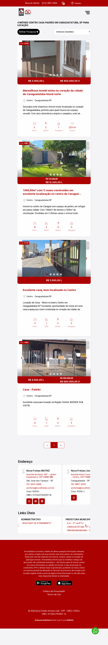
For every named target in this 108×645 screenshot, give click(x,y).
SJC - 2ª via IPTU (75, 523)
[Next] (86, 59)
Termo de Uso (54, 594)
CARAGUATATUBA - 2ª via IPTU (82, 527)
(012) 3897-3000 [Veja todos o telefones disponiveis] (49, 3)
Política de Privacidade (54, 591)
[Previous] (22, 59)
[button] (63, 3)
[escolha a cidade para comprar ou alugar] (76, 3)
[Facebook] (35, 501)
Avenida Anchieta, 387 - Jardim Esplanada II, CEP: (41, 475)
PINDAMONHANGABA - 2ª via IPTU (83, 530)
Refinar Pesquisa (28, 31)
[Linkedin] (42, 501)
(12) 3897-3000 (78, 484)
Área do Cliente (32, 3)
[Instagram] (29, 501)
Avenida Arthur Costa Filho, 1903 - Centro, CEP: (86, 475)
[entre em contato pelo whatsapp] (94, 630)
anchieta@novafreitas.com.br (40, 488)
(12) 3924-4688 (33, 484)
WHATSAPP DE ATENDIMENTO (36, 523)
